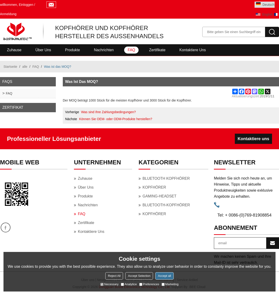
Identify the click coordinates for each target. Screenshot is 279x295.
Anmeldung (8, 14)
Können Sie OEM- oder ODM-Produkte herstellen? (115, 119)
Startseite (10, 66)
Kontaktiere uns (192, 50)
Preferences (149, 284)
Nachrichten (104, 50)
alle (24, 66)
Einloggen (26, 5)
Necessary (109, 284)
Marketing (170, 284)
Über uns (43, 50)
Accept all (164, 276)
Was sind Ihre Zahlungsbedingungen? (108, 112)
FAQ (131, 50)
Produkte (72, 50)
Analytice (129, 284)
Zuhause (14, 50)
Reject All (114, 276)
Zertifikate (157, 50)
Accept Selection (139, 276)
